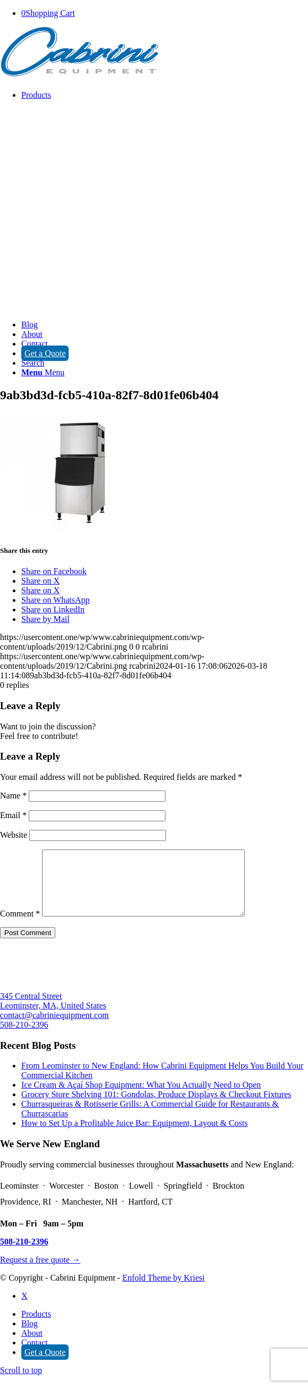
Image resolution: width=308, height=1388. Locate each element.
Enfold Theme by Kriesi (163, 1290)
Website (13, 834)
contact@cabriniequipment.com (54, 1027)
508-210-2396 (24, 1037)
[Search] (33, 362)
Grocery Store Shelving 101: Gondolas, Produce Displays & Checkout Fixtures (156, 1107)
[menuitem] (164, 205)
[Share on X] (40, 580)
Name (13, 795)
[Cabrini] (80, 76)
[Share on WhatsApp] (55, 599)
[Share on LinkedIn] (53, 609)
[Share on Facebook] (54, 571)
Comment (20, 926)
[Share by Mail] (45, 619)
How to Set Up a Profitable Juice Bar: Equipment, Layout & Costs (134, 1135)
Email (13, 815)
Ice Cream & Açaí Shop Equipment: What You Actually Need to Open (141, 1097)
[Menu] (42, 372)
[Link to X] (24, 1308)
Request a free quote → (40, 1272)
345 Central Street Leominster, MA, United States (53, 1013)
